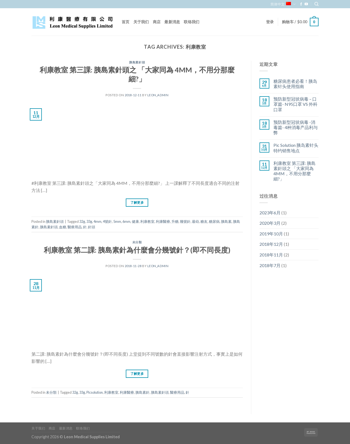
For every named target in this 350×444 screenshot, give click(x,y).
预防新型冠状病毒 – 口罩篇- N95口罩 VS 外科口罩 (295, 104)
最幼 (195, 221)
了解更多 (137, 202)
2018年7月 (270, 265)
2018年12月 (271, 244)
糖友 (204, 221)
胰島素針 (142, 392)
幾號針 (185, 221)
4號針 (107, 221)
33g (89, 221)
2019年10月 (271, 233)
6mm (126, 221)
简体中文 (282, 4)
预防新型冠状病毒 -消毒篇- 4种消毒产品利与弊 (295, 127)
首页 (126, 21)
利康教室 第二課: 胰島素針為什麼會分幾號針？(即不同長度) (137, 250)
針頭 (91, 227)
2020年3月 (270, 223)
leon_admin (158, 95)
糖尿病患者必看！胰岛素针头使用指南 (295, 83)
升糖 (175, 221)
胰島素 (226, 221)
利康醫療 (163, 221)
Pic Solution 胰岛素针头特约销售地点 (295, 147)
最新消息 (172, 21)
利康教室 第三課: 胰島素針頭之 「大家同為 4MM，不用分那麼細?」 (294, 171)
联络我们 (191, 21)
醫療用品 (75, 227)
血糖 (62, 227)
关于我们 (141, 21)
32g (82, 221)
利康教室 (147, 221)
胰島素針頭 (137, 62)
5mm (117, 221)
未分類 (137, 242)
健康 (135, 221)
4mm (97, 221)
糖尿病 (214, 221)
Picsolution (94, 392)
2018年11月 (271, 254)
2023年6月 (270, 212)
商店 (157, 21)
